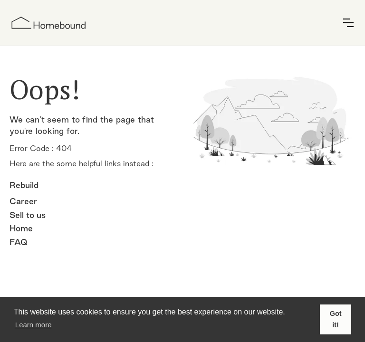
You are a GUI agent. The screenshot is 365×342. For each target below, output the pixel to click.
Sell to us (28, 214)
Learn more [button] (33, 325)
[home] (48, 23)
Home (21, 228)
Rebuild (24, 185)
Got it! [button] (336, 319)
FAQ (19, 242)
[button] (348, 23)
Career (23, 201)
